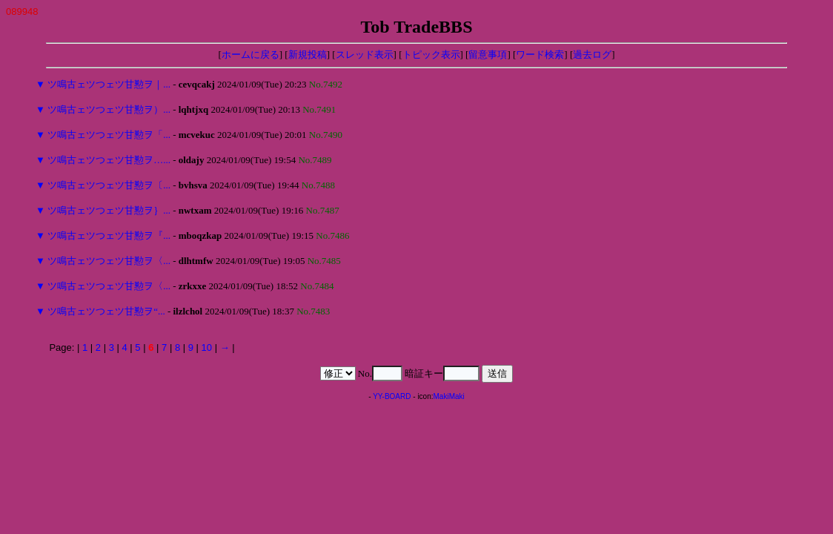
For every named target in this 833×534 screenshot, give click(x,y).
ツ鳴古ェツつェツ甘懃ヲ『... (108, 235)
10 (207, 347)
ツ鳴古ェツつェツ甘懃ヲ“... (106, 311)
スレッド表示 (365, 54)
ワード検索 (540, 54)
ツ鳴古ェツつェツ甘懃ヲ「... (108, 134)
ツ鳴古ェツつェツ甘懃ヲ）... (108, 109)
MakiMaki (449, 396)
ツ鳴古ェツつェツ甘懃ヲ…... (108, 159)
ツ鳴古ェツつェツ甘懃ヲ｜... (108, 84)
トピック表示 (431, 54)
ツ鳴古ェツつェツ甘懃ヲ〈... (108, 260)
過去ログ (592, 54)
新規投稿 (307, 54)
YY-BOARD (392, 396)
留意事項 (487, 54)
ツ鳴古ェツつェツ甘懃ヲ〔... (108, 185)
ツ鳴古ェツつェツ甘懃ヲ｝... (108, 210)
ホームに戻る (250, 54)
